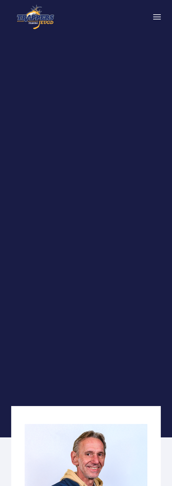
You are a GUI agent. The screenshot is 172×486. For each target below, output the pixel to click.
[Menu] (157, 16)
